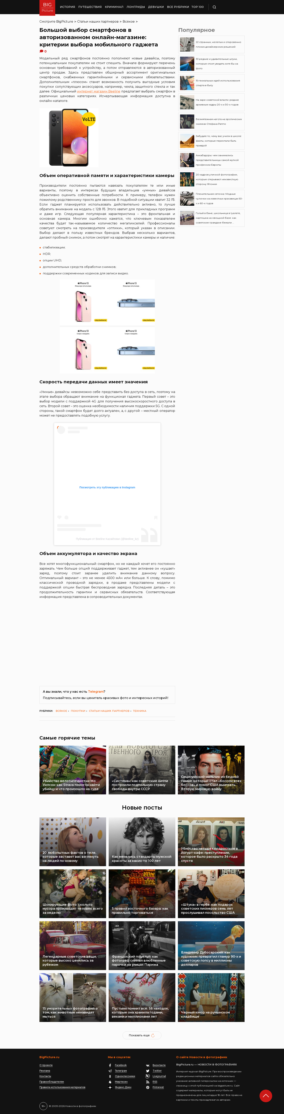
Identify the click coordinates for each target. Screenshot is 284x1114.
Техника (139, 710)
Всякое (129, 21)
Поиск (226, 7)
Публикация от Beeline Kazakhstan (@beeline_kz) (107, 538)
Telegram (96, 691)
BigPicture (64, 21)
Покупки (78, 710)
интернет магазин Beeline (98, 91)
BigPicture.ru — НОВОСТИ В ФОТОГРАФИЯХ (206, 1064)
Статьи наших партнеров (98, 21)
